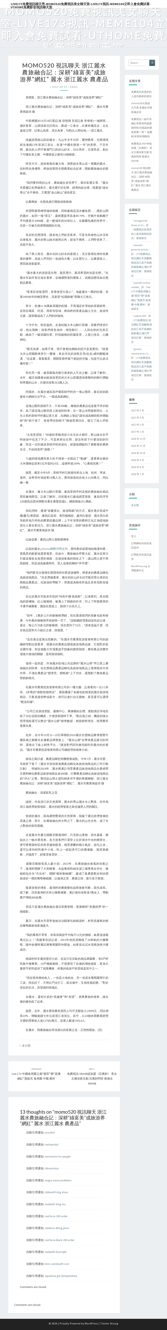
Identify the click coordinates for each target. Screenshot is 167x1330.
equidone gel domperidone (61, 1276)
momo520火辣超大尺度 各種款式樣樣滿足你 (141, 107)
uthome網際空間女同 (54, 549)
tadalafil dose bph (55, 1252)
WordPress (91, 1323)
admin (74, 86)
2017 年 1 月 (137, 431)
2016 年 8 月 (137, 467)
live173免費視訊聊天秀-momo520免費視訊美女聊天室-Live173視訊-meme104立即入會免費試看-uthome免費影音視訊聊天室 (81, 5)
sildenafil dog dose (56, 1192)
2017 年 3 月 (137, 417)
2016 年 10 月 (138, 453)
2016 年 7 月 (137, 474)
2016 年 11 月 (138, 445)
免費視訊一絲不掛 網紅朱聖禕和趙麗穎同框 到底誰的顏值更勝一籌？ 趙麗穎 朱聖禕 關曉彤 (141, 127)
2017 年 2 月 (137, 424)
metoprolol (51, 1144)
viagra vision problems (58, 1180)
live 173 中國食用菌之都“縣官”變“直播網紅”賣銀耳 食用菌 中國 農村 (36, 1074)
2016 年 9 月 (137, 460)
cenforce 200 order (56, 1216)
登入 (133, 536)
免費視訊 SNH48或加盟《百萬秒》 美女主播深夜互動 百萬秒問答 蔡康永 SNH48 (141, 152)
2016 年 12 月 (138, 438)
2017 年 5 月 (137, 410)
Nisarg (114, 1323)
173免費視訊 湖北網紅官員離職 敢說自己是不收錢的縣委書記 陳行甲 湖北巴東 (141, 262)
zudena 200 (140, 315)
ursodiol (50, 1132)
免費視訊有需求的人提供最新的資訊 (141, 234)
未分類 (26, 1045)
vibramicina (51, 1168)
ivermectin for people (57, 1156)
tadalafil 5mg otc (55, 1204)
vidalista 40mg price (57, 1228)
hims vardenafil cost (57, 1264)
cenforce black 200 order (59, 1240)
